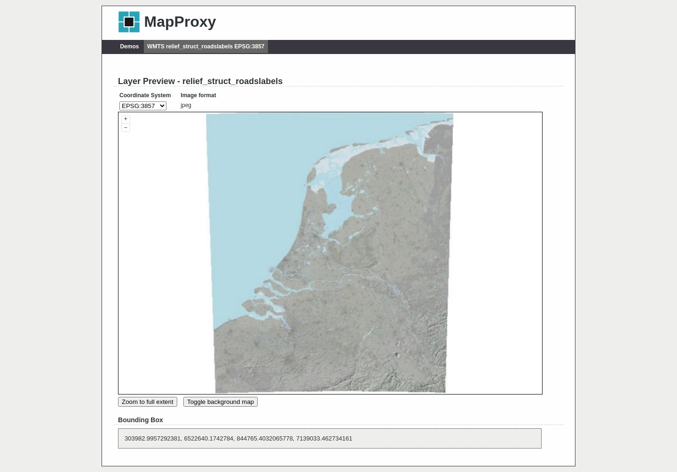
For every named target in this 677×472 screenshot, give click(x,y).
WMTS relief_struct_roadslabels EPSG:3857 (205, 46)
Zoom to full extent (147, 401)
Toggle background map (220, 401)
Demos (129, 46)
